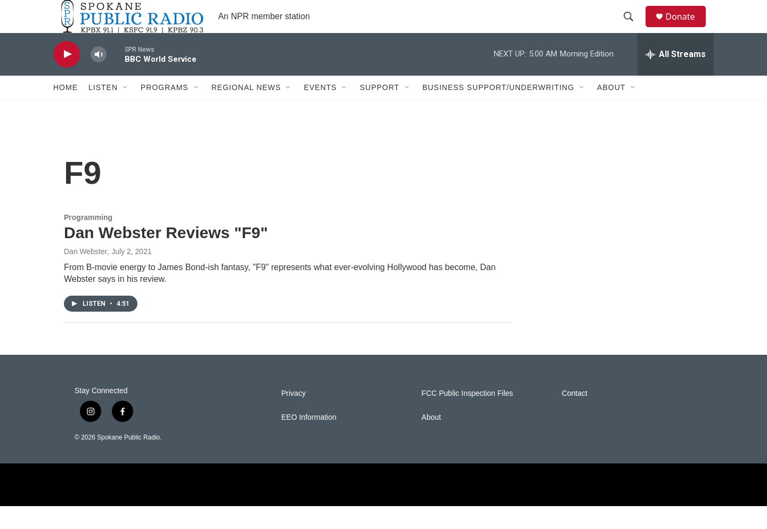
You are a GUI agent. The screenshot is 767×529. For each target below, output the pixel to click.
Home (65, 111)
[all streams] (676, 77)
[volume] (98, 77)
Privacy (293, 417)
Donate (686, 28)
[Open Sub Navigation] (125, 111)
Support (379, 111)
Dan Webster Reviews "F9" (166, 256)
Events (320, 111)
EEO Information (309, 441)
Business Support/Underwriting (498, 111)
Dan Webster (85, 275)
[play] (66, 77)
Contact (575, 417)
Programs (165, 111)
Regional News (246, 111)
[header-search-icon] (633, 28)
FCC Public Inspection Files (467, 417)
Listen (103, 111)
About (611, 111)
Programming (88, 240)
